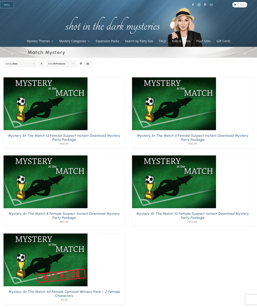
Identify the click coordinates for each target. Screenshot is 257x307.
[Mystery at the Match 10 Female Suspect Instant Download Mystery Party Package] (174, 157)
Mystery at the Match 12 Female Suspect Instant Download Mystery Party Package (64, 138)
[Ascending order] (41, 63)
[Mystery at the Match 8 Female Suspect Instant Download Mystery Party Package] (46, 157)
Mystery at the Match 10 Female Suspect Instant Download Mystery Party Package (192, 216)
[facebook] (193, 4)
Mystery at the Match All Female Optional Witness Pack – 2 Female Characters (64, 294)
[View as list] (87, 63)
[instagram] (199, 4)
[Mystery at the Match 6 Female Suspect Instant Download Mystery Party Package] (174, 79)
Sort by (11, 63)
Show (56, 63)
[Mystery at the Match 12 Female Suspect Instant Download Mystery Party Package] (46, 79)
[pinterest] (205, 4)
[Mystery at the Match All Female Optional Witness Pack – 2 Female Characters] (46, 235)
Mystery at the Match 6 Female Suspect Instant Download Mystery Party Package (192, 138)
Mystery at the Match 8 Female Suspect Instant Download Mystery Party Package (64, 216)
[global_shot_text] (111, 16)
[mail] (211, 4)
